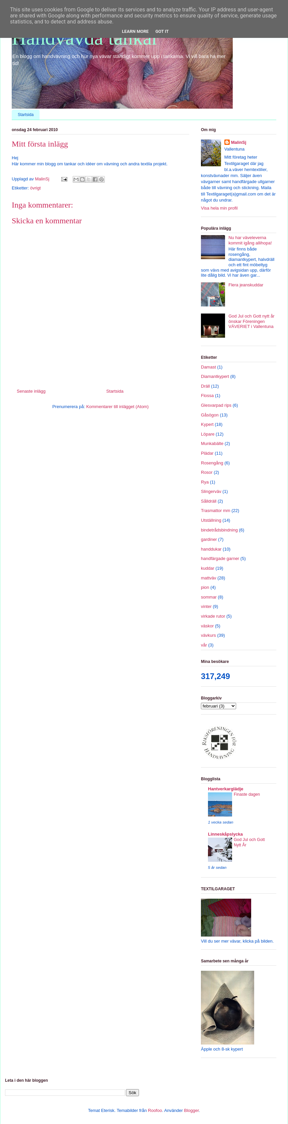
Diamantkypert (215, 376)
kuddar (207, 568)
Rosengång (212, 462)
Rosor (207, 472)
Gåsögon (210, 414)
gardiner (209, 539)
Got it (162, 31)
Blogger (191, 1110)
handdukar (211, 549)
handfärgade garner (220, 558)
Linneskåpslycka (225, 834)
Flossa (207, 395)
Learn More (135, 31)
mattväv (208, 577)
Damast (208, 367)
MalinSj (238, 142)
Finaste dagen (247, 794)
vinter (206, 606)
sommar (209, 597)
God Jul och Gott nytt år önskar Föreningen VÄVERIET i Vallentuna (251, 321)
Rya (205, 482)
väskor (207, 625)
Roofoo (155, 1110)
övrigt (35, 187)
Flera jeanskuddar (245, 284)
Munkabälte (212, 443)
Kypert (207, 424)
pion (205, 587)
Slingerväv (211, 491)
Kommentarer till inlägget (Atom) (117, 406)
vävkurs (208, 635)
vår (204, 645)
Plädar (207, 453)
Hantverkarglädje (225, 788)
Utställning (211, 520)
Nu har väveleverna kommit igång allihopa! (250, 240)
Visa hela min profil (219, 208)
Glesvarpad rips (216, 405)
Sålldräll (208, 501)
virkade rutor (213, 616)
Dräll (205, 386)
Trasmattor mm (215, 510)
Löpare (207, 434)
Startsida (25, 114)
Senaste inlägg (31, 391)
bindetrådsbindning (219, 529)
